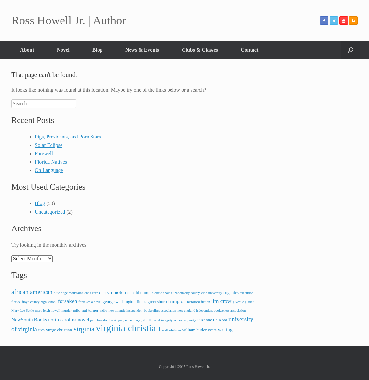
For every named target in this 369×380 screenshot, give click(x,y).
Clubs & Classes (200, 50)
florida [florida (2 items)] (15, 302)
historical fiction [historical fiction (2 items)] (198, 302)
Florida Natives (51, 161)
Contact (249, 50)
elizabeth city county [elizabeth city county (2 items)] (185, 293)
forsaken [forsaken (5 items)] (67, 301)
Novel (63, 50)
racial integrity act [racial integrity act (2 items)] (165, 320)
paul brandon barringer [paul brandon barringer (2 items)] (106, 320)
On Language (49, 170)
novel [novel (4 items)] (83, 319)
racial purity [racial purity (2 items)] (187, 320)
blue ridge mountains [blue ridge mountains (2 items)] (68, 293)
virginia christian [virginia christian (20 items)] (128, 328)
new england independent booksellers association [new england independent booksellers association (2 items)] (211, 310)
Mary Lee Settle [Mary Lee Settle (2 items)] (22, 310)
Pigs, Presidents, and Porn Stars (68, 136)
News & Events (142, 50)
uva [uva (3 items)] (41, 329)
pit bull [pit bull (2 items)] (146, 320)
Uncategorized (50, 212)
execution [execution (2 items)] (246, 293)
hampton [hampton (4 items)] (177, 301)
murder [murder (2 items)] (67, 310)
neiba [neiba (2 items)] (103, 310)
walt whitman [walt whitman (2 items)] (171, 330)
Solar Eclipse (48, 145)
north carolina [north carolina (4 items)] (62, 319)
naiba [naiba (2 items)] (76, 310)
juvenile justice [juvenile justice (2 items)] (243, 302)
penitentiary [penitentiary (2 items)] (131, 320)
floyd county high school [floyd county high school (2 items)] (39, 302)
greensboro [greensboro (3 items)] (157, 301)
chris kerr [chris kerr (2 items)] (91, 293)
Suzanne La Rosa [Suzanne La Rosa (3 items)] (212, 319)
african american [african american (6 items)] (31, 291)
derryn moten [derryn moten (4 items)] (112, 292)
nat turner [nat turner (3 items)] (90, 310)
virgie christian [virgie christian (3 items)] (59, 329)
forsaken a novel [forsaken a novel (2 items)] (89, 302)
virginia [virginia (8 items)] (83, 329)
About (27, 50)
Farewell (44, 153)
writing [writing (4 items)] (225, 329)
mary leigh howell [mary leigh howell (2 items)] (48, 310)
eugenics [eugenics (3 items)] (231, 292)
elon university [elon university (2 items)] (211, 293)
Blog (97, 50)
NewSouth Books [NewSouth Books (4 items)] (29, 319)
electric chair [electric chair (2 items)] (161, 293)
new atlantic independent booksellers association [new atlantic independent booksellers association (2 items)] (142, 310)
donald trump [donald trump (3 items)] (138, 292)
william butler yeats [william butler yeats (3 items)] (199, 329)
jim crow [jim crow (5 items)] (221, 301)
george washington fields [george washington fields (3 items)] (124, 301)
